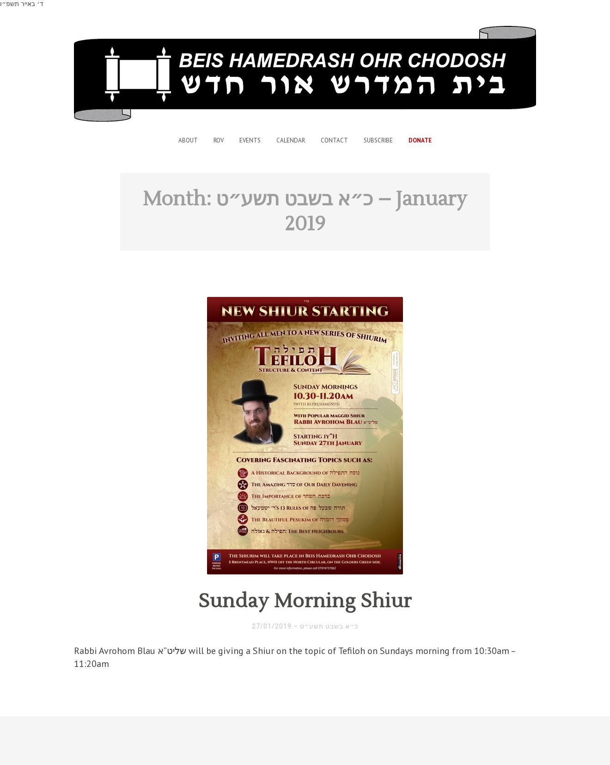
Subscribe (378, 140)
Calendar (290, 140)
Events (250, 140)
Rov (219, 140)
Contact (334, 140)
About (188, 140)
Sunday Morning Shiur (305, 601)
